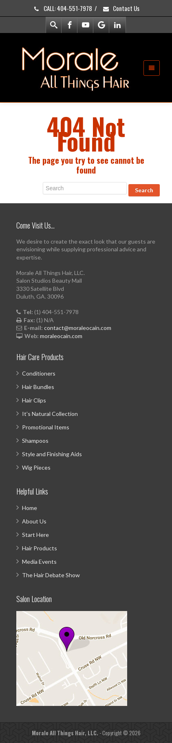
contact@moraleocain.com (77, 327)
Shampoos (35, 440)
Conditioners (38, 373)
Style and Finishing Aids (52, 454)
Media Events (39, 561)
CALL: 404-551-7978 (62, 8)
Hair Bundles (38, 386)
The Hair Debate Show (51, 575)
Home (29, 507)
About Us (34, 521)
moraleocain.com (61, 335)
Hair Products (39, 548)
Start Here (35, 534)
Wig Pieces (36, 467)
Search (144, 190)
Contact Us (120, 8)
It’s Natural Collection (50, 413)
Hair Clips (34, 400)
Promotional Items (45, 427)
